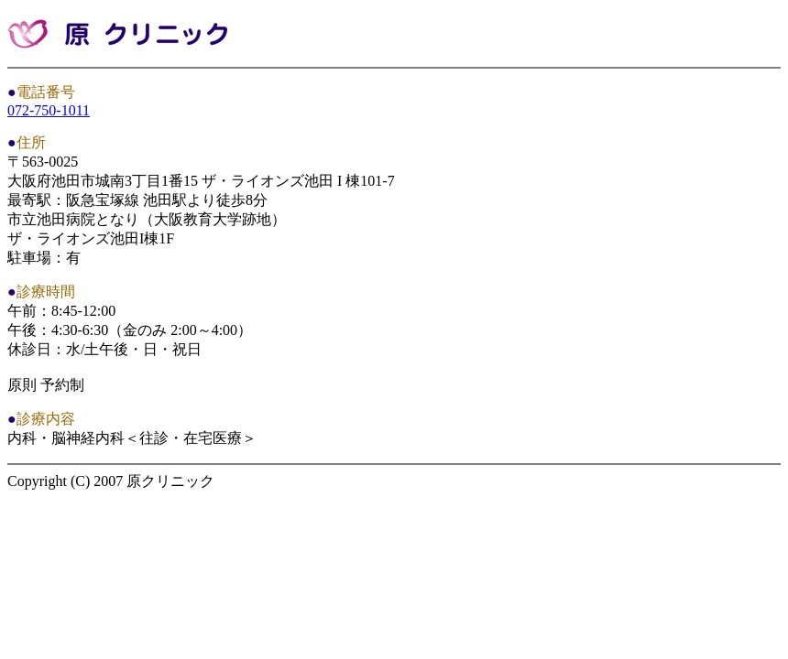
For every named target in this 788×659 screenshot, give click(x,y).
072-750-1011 (48, 110)
